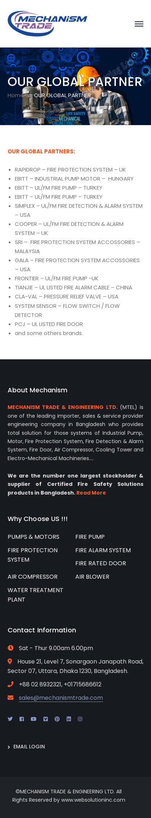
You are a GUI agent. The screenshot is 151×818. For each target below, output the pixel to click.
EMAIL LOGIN (29, 746)
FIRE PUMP (90, 537)
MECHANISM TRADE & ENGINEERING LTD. (63, 407)
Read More (91, 492)
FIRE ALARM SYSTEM (103, 550)
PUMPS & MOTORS (33, 537)
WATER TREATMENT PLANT (35, 595)
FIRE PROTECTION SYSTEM (33, 555)
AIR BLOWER (92, 577)
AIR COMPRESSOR (33, 577)
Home (16, 95)
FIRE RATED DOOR (100, 563)
